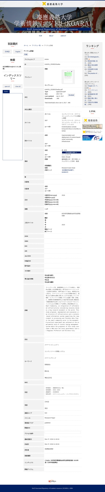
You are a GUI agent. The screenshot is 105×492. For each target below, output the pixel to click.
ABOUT (63, 36)
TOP (40, 36)
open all (7, 86)
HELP (51, 36)
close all (18, 86)
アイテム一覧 (36, 45)
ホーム (26, 45)
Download (71, 95)
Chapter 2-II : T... (93, 86)
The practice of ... (93, 73)
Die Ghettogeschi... (94, 57)
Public (6, 91)
